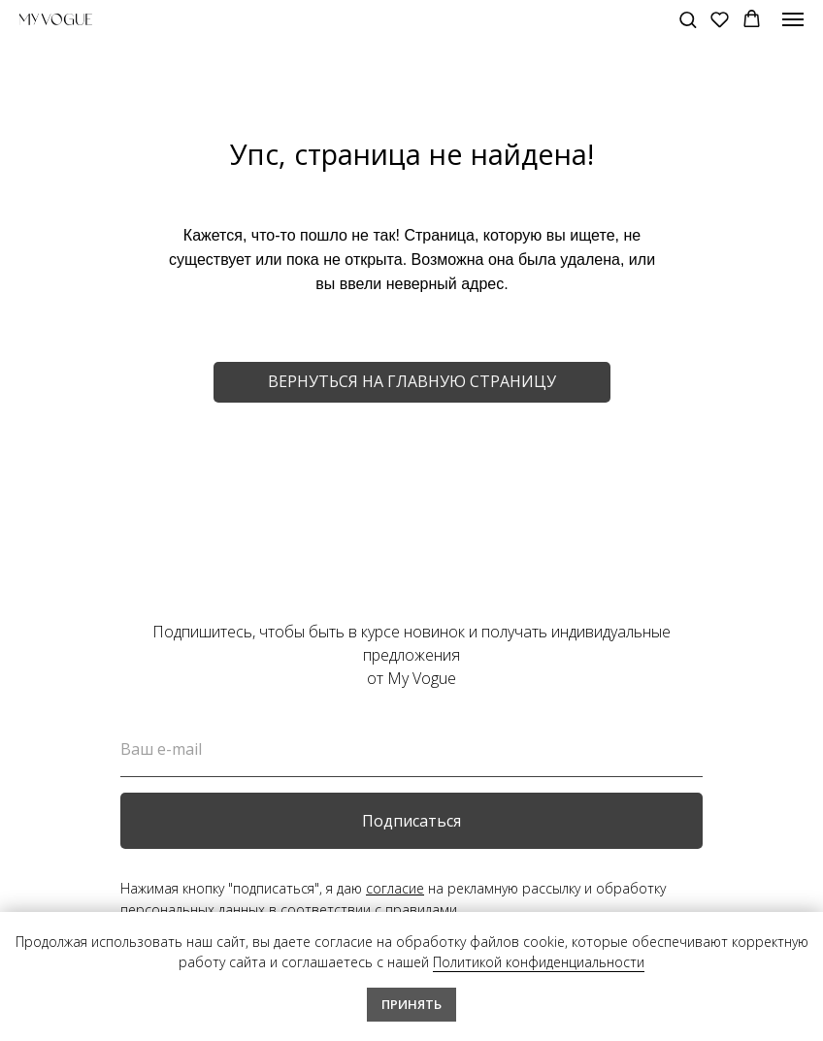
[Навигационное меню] (793, 19)
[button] (687, 19)
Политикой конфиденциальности (538, 962)
